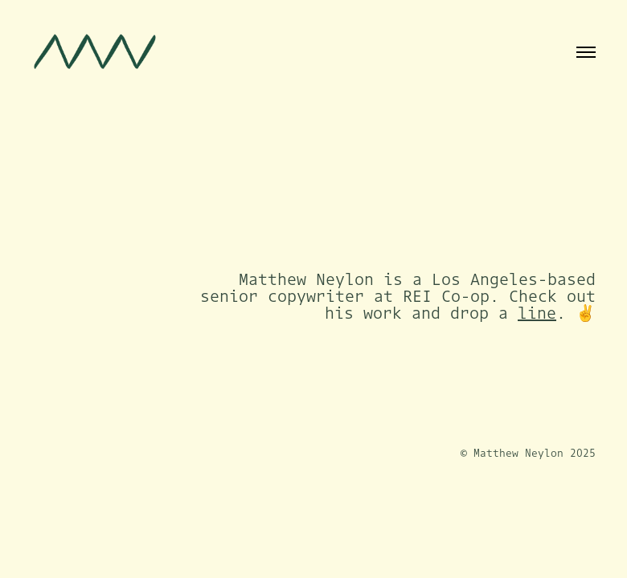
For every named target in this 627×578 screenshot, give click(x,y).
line (537, 313)
